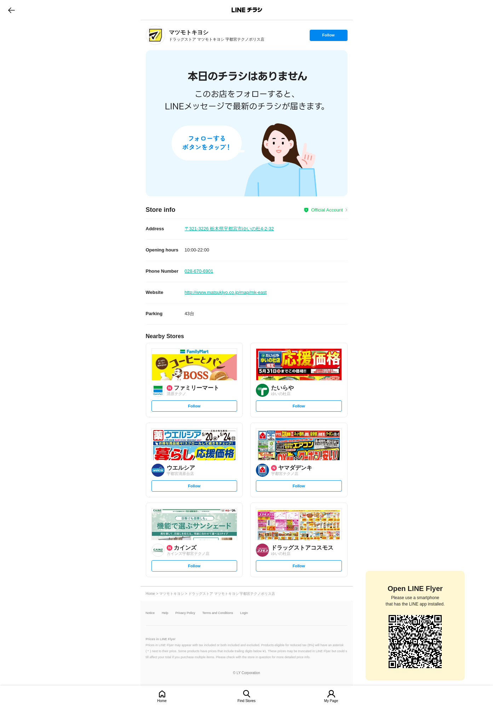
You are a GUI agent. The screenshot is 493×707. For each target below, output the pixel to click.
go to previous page (11, 10)
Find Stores (246, 701)
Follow (328, 37)
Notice (150, 613)
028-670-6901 (199, 271)
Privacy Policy (185, 613)
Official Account (327, 210)
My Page (331, 701)
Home (162, 701)
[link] (155, 35)
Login (244, 613)
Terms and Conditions (217, 613)
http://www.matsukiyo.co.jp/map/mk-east (226, 292)
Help (165, 613)
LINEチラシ (247, 10)
